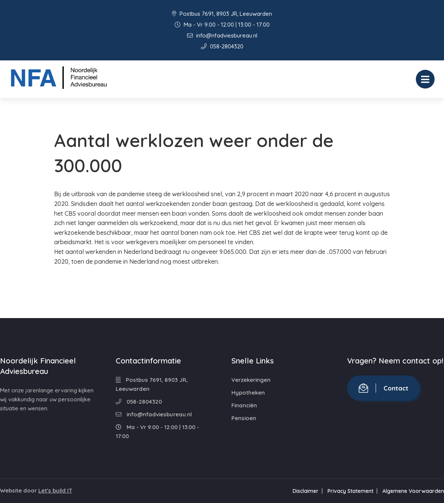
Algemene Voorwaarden (413, 491)
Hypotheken (248, 392)
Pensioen (243, 418)
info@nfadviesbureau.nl (222, 35)
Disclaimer (306, 491)
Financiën (244, 405)
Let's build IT (55, 490)
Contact (383, 388)
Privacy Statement (350, 491)
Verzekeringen (250, 379)
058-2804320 (222, 46)
